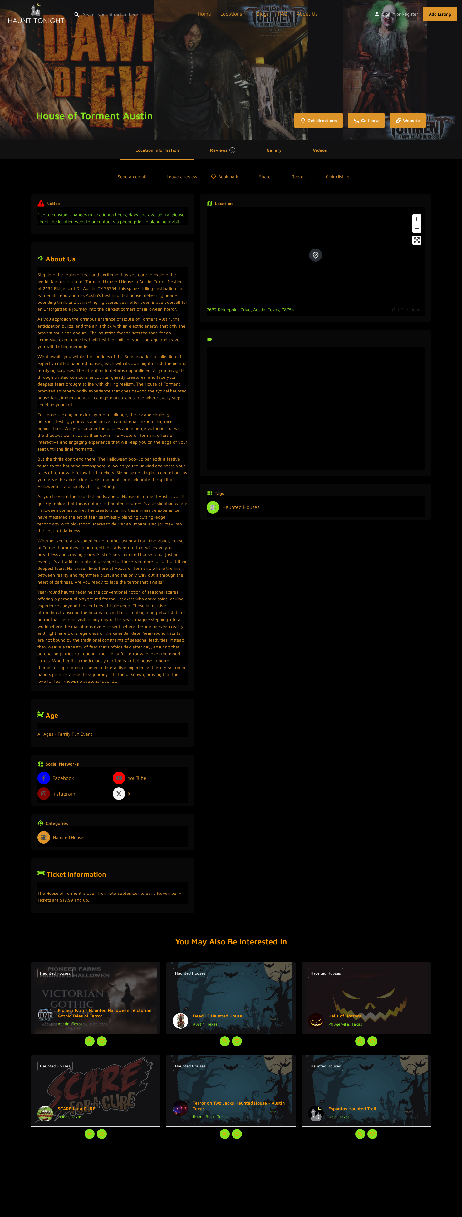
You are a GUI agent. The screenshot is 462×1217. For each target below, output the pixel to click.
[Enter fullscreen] (416, 240)
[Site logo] (37, 13)
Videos (320, 150)
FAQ (283, 14)
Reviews (222, 150)
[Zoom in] (416, 219)
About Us (307, 14)
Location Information (157, 150)
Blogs (263, 14)
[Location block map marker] (315, 255)
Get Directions (406, 309)
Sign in (388, 14)
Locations (231, 14)
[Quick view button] (90, 1041)
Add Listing (440, 14)
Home (204, 14)
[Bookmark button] (102, 1041)
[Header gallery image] (77, 70)
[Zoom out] (416, 228)
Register (410, 14)
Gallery (274, 150)
